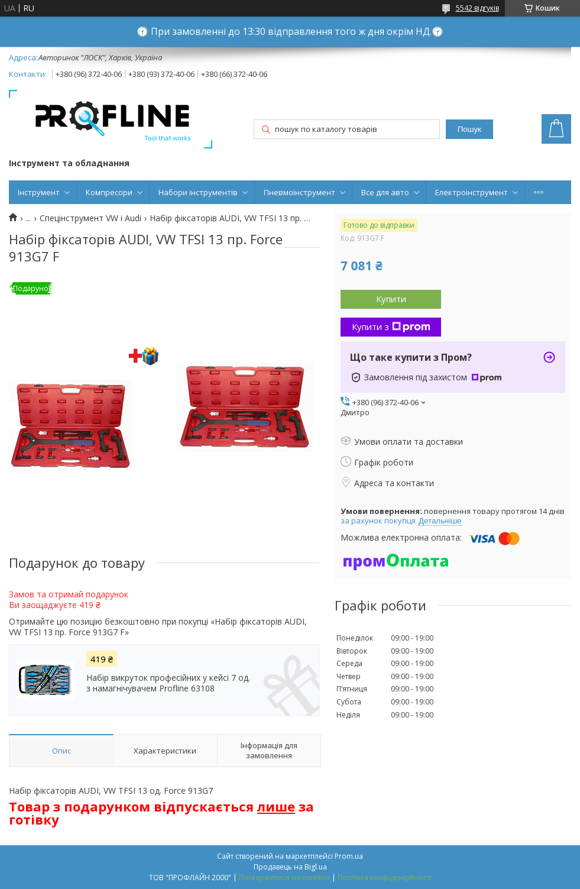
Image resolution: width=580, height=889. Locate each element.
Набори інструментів (198, 192)
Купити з (391, 326)
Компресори (109, 192)
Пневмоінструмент (299, 192)
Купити (391, 299)
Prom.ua (349, 856)
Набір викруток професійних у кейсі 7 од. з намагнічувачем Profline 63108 (168, 683)
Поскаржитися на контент (284, 877)
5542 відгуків (477, 8)
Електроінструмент (471, 192)
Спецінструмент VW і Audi (90, 218)
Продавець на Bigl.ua (290, 867)
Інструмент (39, 192)
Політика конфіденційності (385, 877)
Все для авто (385, 192)
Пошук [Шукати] (469, 129)
